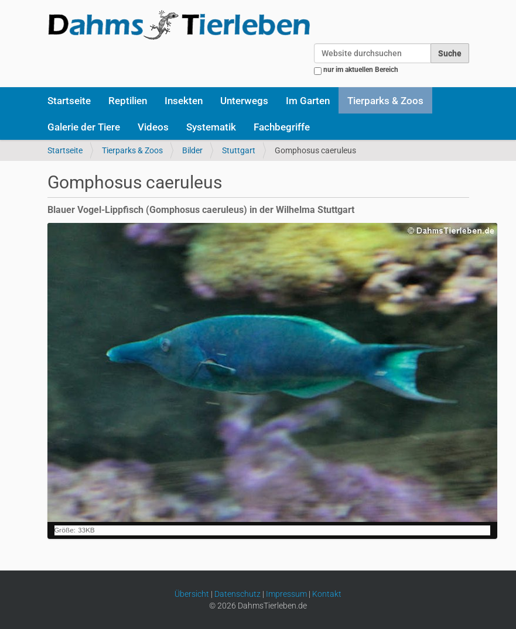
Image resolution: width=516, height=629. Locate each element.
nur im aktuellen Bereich (360, 70)
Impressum (286, 594)
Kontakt (326, 594)
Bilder (192, 150)
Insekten (184, 100)
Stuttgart (238, 150)
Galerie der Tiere (83, 127)
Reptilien (127, 100)
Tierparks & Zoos (385, 100)
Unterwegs (244, 100)
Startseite (69, 100)
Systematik (211, 127)
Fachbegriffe (282, 127)
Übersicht (192, 594)
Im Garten (308, 100)
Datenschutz (237, 594)
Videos (153, 127)
